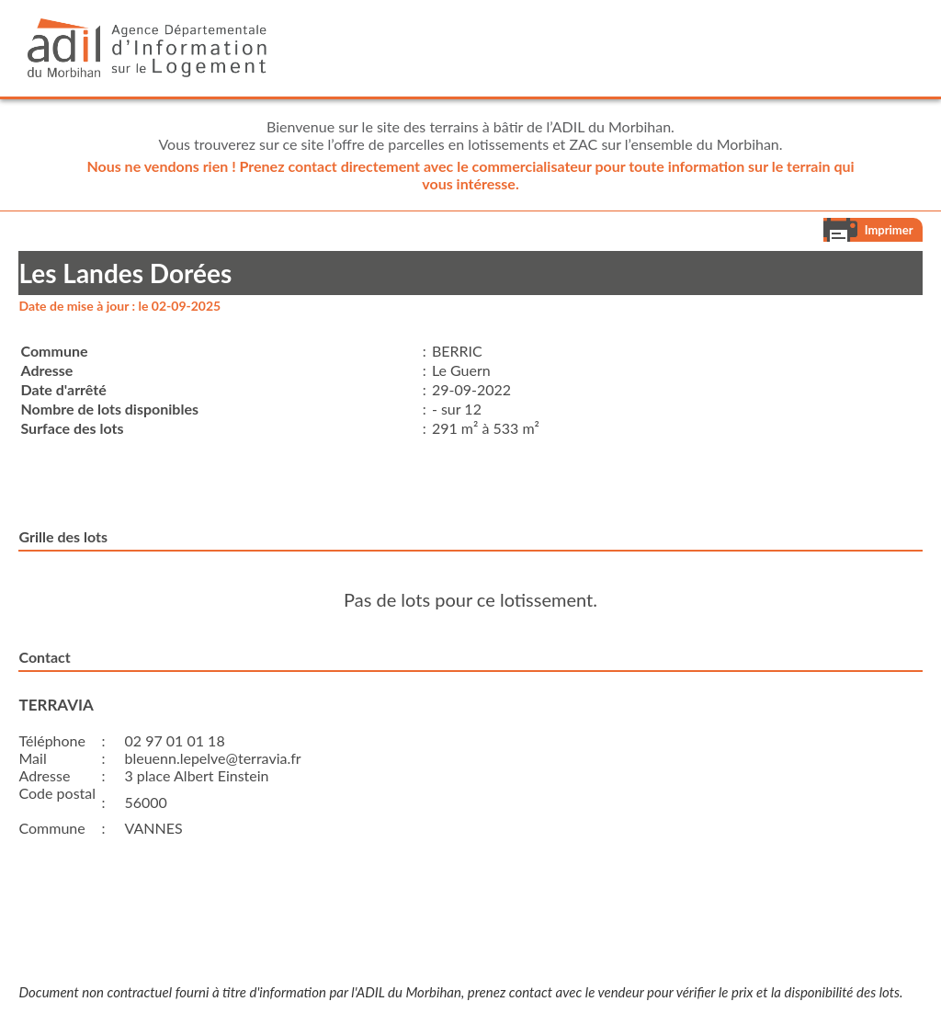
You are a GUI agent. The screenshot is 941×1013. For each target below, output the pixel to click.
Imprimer (889, 229)
